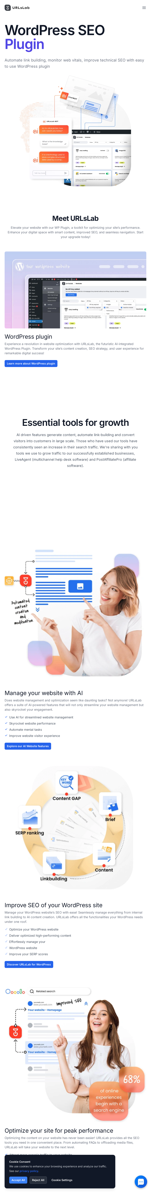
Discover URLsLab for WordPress (29, 969)
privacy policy (29, 1171)
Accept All (18, 1180)
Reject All (38, 1180)
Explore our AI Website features (28, 750)
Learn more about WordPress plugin (31, 363)
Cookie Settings (61, 1180)
